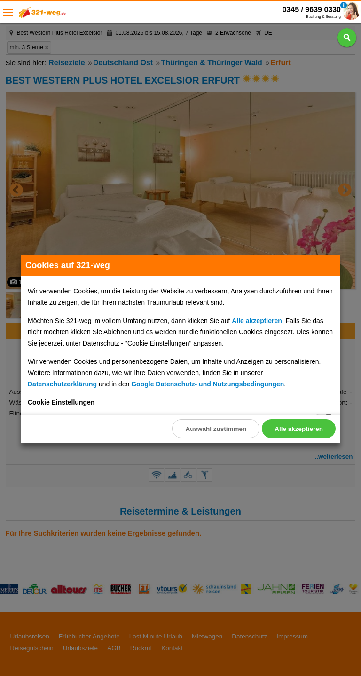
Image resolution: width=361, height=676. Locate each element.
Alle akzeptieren (299, 428)
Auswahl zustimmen (215, 428)
